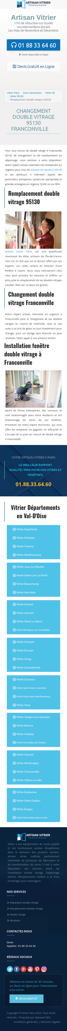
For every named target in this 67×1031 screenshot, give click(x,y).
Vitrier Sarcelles (24, 592)
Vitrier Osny (21, 705)
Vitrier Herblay (23, 734)
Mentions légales (50, 1021)
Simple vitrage (16, 914)
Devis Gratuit (27, 998)
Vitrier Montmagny (26, 763)
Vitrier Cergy (22, 659)
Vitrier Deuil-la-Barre (27, 621)
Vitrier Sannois (23, 613)
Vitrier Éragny (23, 809)
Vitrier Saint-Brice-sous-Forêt (30, 817)
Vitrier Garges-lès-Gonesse (31, 717)
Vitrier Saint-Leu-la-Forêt (30, 575)
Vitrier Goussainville (26, 667)
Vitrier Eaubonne (25, 792)
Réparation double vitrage (22, 902)
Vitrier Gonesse (24, 679)
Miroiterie (13, 920)
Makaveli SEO (42, 1017)
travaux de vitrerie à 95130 (46, 169)
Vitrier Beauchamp (26, 583)
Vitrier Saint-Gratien (26, 800)
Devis (10, 942)
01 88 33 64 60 (33, 45)
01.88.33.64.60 (33, 484)
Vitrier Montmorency (27, 554)
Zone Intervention (32, 92)
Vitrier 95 (50, 92)
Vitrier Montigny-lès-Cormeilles (31, 629)
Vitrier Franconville (26, 771)
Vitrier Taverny (23, 546)
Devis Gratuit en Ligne (33, 66)
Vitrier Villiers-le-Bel (27, 780)
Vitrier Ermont (23, 604)
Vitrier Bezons (23, 725)
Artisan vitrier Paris (18, 251)
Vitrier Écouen (23, 650)
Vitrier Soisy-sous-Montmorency (31, 696)
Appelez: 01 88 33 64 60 (21, 945)
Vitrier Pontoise (24, 537)
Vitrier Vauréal (23, 754)
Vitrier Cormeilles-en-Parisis (29, 742)
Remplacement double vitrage (25, 908)
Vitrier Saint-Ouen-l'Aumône (29, 687)
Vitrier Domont (23, 642)
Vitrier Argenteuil (25, 529)
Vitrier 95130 (17, 96)
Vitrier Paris (13, 92)
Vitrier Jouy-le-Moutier (28, 566)
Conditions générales (25, 1021)
